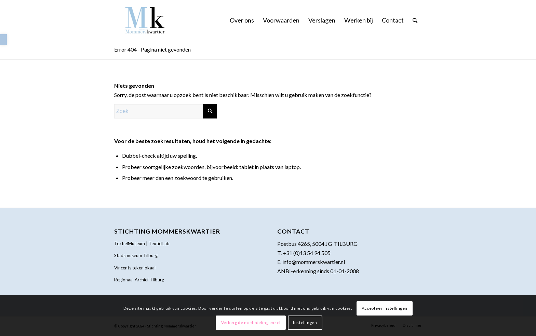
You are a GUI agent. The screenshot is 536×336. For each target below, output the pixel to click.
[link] (3, 39)
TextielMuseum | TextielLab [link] (142, 243)
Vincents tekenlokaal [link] (135, 267)
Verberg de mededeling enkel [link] (251, 322)
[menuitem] (241, 20)
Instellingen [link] (305, 322)
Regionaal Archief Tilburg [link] (139, 279)
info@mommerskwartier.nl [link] (313, 261)
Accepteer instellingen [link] (384, 308)
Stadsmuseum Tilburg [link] (136, 255)
